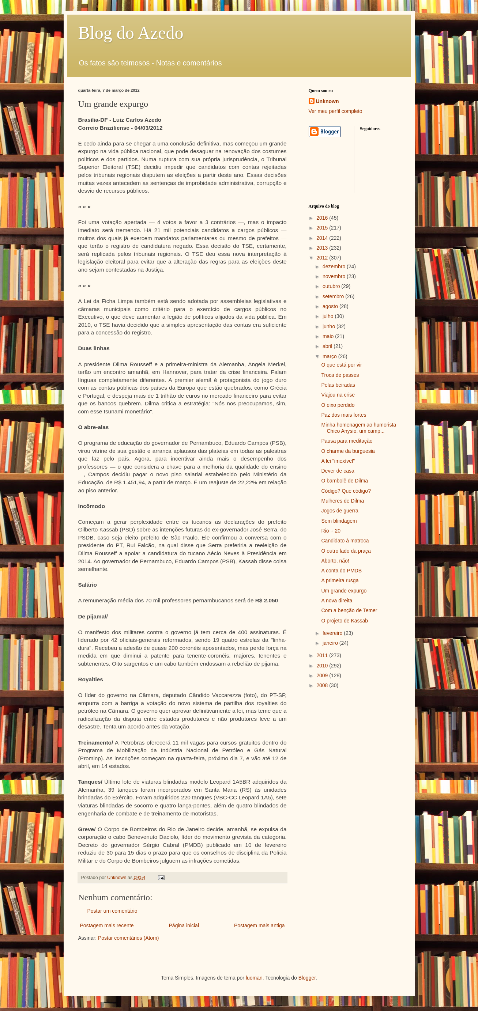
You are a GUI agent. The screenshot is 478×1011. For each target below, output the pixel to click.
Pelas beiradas (338, 385)
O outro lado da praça (345, 551)
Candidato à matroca (345, 541)
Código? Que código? (345, 491)
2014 (322, 238)
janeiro (331, 643)
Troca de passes (340, 375)
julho (329, 316)
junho (329, 326)
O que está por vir (341, 365)
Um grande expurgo (343, 591)
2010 (322, 666)
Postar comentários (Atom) (128, 938)
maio (329, 336)
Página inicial (184, 925)
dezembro (335, 266)
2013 (322, 248)
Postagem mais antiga (259, 925)
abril (328, 346)
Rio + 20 (330, 531)
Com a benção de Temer (349, 610)
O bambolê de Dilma (344, 481)
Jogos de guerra (339, 511)
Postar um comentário (112, 911)
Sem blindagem (339, 521)
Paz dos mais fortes (343, 415)
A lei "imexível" (338, 461)
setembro (334, 296)
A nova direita (336, 600)
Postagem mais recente (107, 925)
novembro (335, 276)
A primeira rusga (339, 580)
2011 (322, 655)
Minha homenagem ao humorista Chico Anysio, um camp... (358, 428)
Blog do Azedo (131, 32)
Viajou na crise (338, 395)
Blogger (307, 978)
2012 (322, 258)
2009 (322, 675)
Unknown (327, 101)
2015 (322, 228)
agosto (331, 306)
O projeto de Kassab (344, 621)
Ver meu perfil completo (335, 111)
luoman (254, 978)
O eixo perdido (337, 405)
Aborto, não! (335, 561)
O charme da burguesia (348, 451)
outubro (332, 286)
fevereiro (333, 633)
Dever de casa (337, 471)
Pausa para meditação (346, 441)
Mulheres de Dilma (342, 501)
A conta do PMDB (341, 570)
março (330, 356)
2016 (322, 218)
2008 (322, 685)
